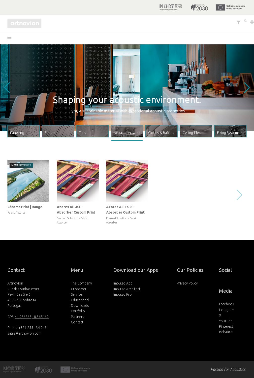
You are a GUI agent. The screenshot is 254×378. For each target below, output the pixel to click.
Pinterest (226, 326)
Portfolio (78, 311)
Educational (80, 300)
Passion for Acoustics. (228, 369)
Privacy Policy (187, 283)
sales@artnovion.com (24, 333)
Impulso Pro (122, 294)
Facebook (226, 304)
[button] (11, 39)
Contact (77, 322)
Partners (77, 317)
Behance (226, 332)
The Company (81, 283)
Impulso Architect (126, 289)
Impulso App (122, 283)
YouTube (225, 321)
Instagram (226, 310)
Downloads (80, 306)
